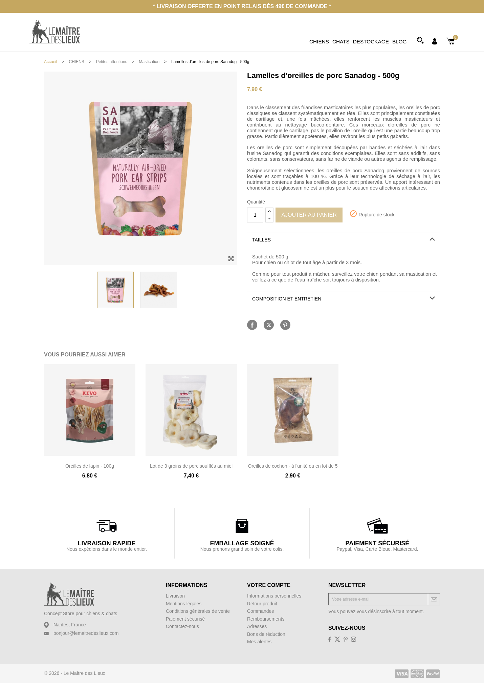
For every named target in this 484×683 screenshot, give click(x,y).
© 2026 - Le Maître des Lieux (74, 673)
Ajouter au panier (308, 215)
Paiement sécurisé (185, 619)
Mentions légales (183, 603)
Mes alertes (259, 641)
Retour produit (262, 603)
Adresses (257, 626)
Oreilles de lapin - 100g (89, 466)
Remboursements (266, 619)
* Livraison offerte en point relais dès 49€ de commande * (242, 6)
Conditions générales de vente (198, 611)
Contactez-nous (182, 626)
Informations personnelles (274, 596)
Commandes (260, 611)
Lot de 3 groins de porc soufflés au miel (191, 466)
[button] (343, 240)
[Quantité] (255, 215)
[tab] (343, 240)
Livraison (175, 596)
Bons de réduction (266, 634)
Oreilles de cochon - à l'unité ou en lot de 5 (293, 466)
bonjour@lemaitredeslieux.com (85, 633)
